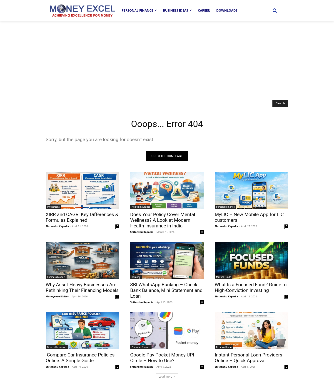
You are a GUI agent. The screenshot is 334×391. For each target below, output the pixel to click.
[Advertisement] (167, 55)
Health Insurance (141, 206)
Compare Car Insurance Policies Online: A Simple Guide (80, 357)
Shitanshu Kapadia (57, 226)
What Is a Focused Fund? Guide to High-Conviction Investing (251, 287)
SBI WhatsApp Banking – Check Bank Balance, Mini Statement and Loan (166, 290)
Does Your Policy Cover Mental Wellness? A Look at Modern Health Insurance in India (162, 220)
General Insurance (57, 347)
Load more (167, 377)
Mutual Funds (223, 277)
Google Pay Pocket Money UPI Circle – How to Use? (162, 357)
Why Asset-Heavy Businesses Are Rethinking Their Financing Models (82, 287)
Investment (53, 206)
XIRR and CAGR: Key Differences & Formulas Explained (82, 217)
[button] (274, 10)
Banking (136, 277)
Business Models (56, 277)
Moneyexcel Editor (57, 296)
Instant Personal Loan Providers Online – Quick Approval (248, 357)
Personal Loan (224, 347)
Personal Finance (225, 206)
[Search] (280, 103)
